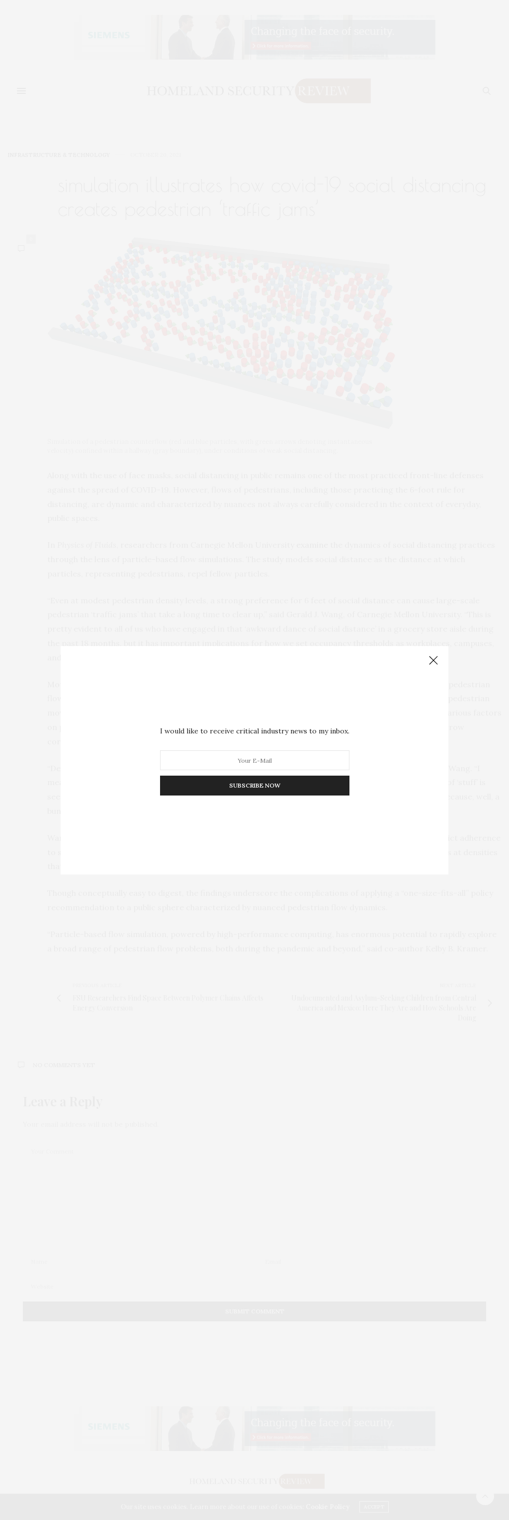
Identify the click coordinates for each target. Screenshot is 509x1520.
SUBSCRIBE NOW (254, 785)
